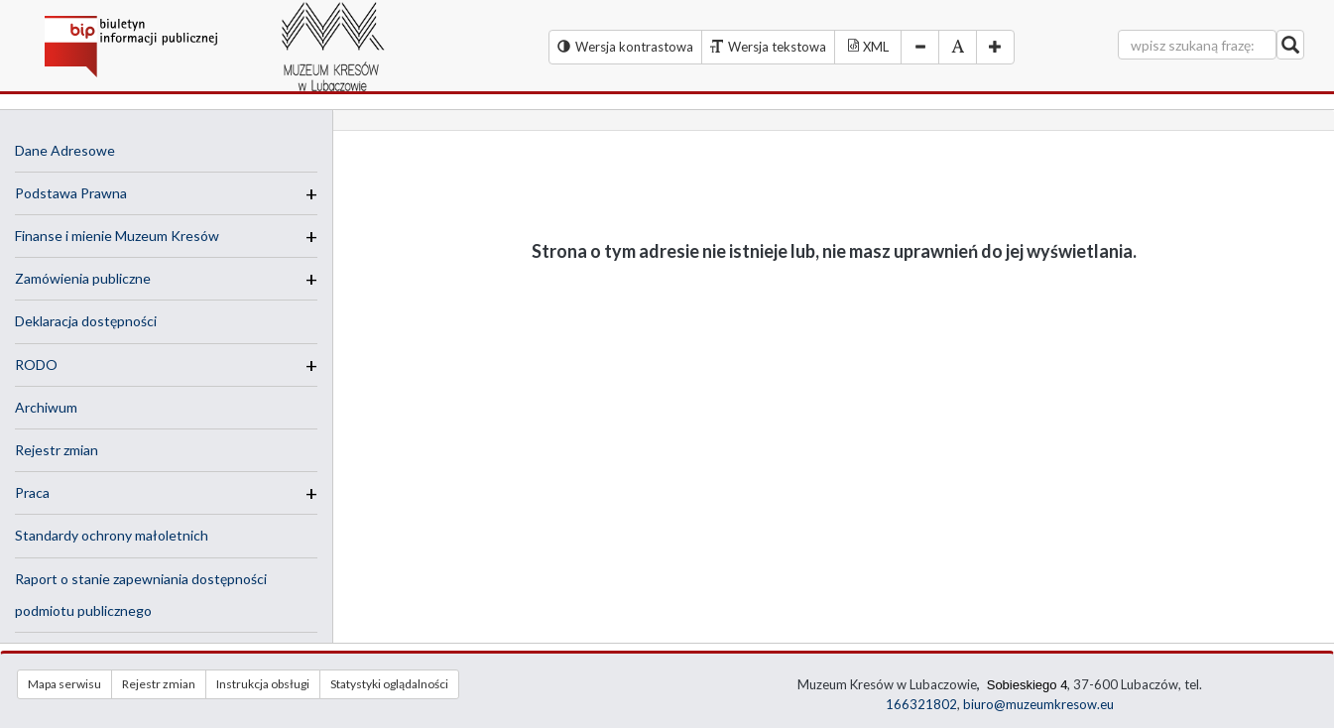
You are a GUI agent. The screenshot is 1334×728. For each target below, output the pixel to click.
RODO (36, 364)
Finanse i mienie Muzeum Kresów (117, 235)
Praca (32, 492)
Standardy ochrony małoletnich (111, 535)
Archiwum (46, 407)
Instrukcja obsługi (262, 683)
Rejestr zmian (56, 449)
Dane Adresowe (65, 150)
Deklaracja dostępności (86, 320)
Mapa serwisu (64, 683)
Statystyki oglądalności (389, 683)
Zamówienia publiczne (83, 278)
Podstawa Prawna (71, 193)
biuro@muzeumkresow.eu (1038, 704)
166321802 (921, 704)
